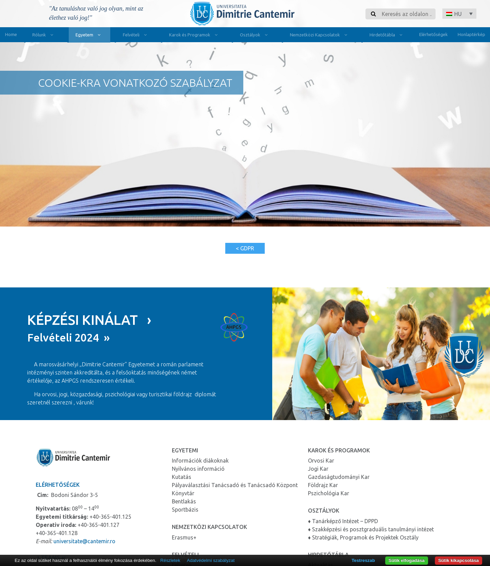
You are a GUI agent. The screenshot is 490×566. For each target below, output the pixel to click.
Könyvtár (183, 492)
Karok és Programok (194, 35)
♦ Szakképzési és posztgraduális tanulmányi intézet (371, 528)
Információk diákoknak (200, 459)
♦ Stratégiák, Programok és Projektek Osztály (363, 536)
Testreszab (363, 560)
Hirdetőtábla (387, 35)
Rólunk (44, 35)
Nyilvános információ (198, 468)
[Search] (406, 14)
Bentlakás (184, 500)
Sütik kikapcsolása (458, 560)
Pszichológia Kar (328, 492)
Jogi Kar (318, 468)
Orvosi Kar (321, 459)
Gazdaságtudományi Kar (339, 476)
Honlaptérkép (471, 34)
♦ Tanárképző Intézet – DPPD (343, 520)
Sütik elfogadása (407, 560)
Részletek (170, 560)
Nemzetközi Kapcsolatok (320, 35)
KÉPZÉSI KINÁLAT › (89, 319)
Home (11, 34)
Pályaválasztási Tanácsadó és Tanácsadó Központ (235, 484)
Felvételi (136, 35)
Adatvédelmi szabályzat (210, 560)
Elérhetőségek (433, 34)
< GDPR (245, 248)
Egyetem (89, 35)
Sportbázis (185, 508)
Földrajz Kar (323, 484)
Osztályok (255, 35)
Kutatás (181, 476)
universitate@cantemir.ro (84, 540)
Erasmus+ (184, 536)
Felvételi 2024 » (68, 336)
